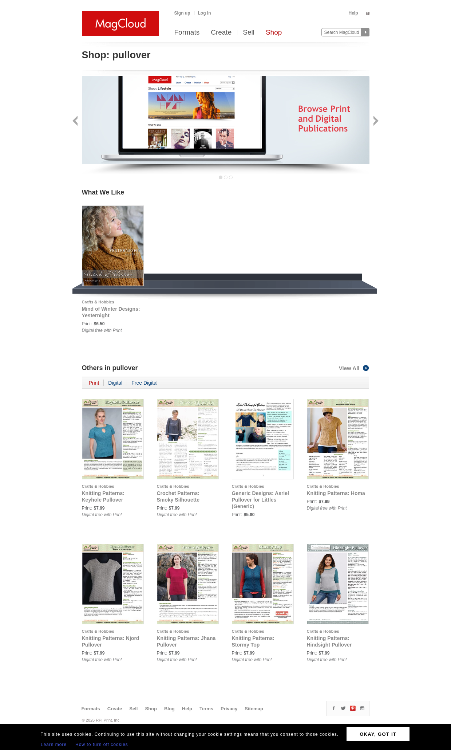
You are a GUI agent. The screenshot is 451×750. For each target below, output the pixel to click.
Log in (204, 13)
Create (221, 32)
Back (75, 121)
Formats (187, 32)
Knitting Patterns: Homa (336, 493)
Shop (274, 32)
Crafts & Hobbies (98, 302)
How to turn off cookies (101, 744)
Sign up (182, 13)
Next (375, 121)
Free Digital (144, 383)
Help (353, 13)
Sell (248, 32)
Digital (115, 383)
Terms (206, 708)
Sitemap (254, 708)
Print (94, 383)
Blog (169, 708)
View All (354, 368)
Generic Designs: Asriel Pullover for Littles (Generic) (260, 499)
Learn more (54, 744)
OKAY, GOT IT (378, 734)
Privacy (229, 708)
